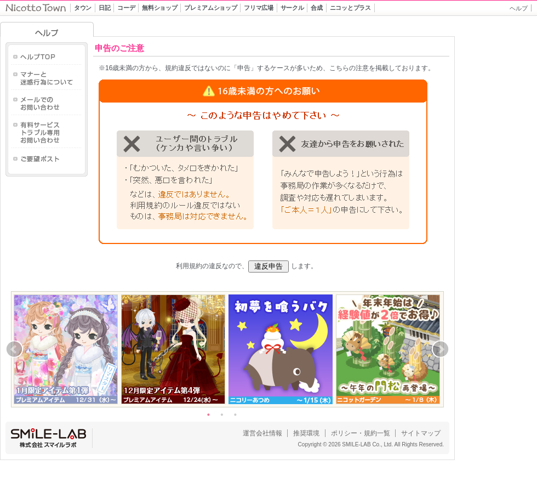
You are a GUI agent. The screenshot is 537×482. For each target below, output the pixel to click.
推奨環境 (306, 433)
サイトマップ (421, 433)
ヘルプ (519, 8)
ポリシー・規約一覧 (360, 433)
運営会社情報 (262, 433)
